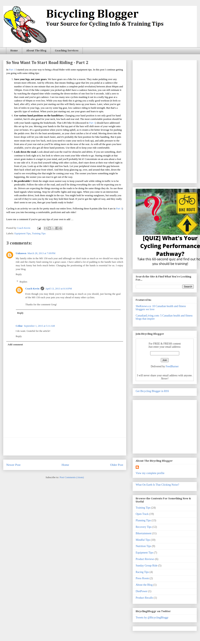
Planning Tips (143, 520)
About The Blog (36, 50)
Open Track (142, 513)
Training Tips (39, 233)
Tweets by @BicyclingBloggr (152, 617)
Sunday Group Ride (146, 565)
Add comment (15, 344)
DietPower (141, 591)
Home (14, 50)
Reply (19, 274)
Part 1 (12, 69)
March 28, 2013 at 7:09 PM (41, 253)
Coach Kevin (32, 288)
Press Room (142, 578)
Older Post (116, 464)
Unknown (21, 253)
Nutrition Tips (143, 546)
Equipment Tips (23, 233)
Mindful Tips (143, 539)
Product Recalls (144, 597)
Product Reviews (145, 559)
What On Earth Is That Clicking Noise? (157, 484)
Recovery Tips (144, 526)
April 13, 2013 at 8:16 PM (58, 288)
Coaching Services (66, 50)
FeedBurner (172, 366)
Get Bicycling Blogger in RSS (152, 391)
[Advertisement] (65, 446)
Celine (19, 325)
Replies (23, 281)
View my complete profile (150, 473)
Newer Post (13, 464)
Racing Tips (142, 572)
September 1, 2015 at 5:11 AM (39, 325)
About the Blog (144, 584)
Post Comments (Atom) (72, 477)
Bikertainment (143, 533)
